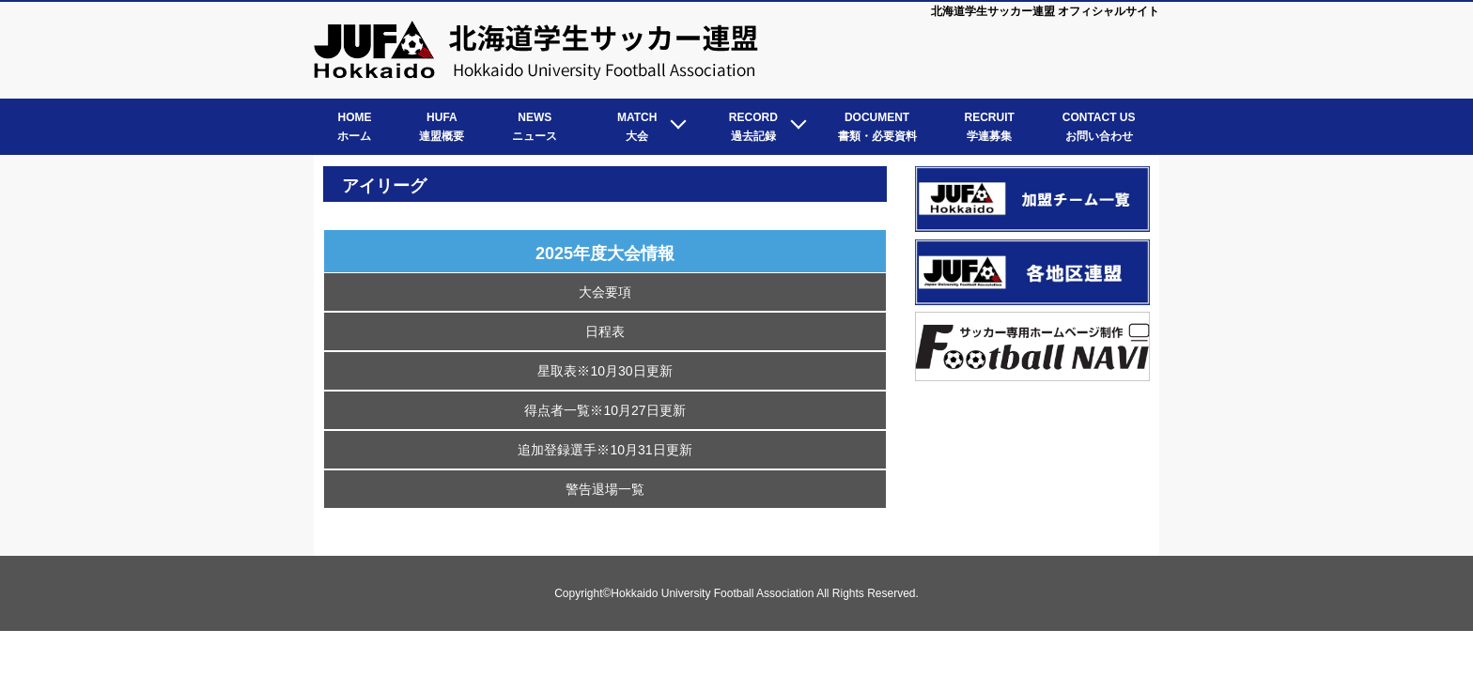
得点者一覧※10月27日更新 (604, 410)
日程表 (605, 331)
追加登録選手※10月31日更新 (604, 449)
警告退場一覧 (605, 489)
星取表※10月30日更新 (604, 370)
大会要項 (605, 292)
